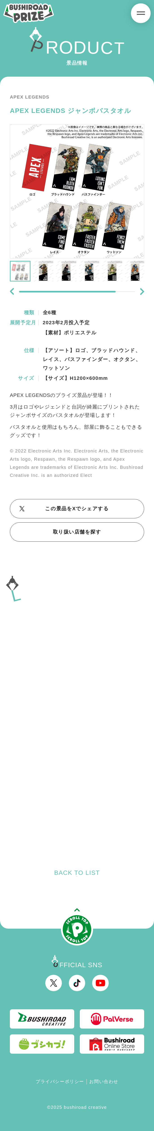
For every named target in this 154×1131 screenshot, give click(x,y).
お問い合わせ (103, 1081)
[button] (12, 291)
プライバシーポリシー (60, 1081)
